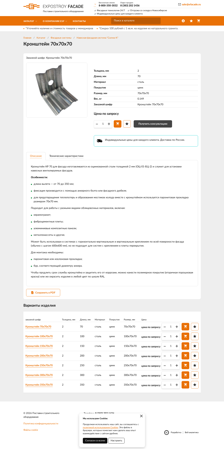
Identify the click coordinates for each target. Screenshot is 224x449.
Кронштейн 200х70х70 (40, 359)
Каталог (41, 38)
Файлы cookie (30, 434)
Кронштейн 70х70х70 (40, 330)
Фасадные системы (61, 38)
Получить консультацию (152, 125)
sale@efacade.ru (191, 4)
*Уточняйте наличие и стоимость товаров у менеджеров (59, 28)
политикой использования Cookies (100, 427)
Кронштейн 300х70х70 (40, 378)
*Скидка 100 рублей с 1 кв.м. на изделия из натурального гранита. (138, 28)
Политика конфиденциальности (40, 427)
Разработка (176, 436)
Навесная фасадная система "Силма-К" (97, 38)
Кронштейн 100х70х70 (40, 339)
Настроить (116, 440)
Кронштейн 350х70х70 (40, 388)
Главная (27, 38)
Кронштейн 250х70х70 (40, 368)
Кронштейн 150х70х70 (40, 349)
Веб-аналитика (191, 436)
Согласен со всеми (95, 440)
